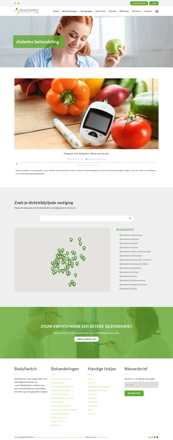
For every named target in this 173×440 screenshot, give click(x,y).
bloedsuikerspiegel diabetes (30, 163)
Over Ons (100, 11)
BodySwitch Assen (128, 276)
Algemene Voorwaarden (73, 437)
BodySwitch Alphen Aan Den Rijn (135, 251)
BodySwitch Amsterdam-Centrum (136, 259)
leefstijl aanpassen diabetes (88, 165)
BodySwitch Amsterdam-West (134, 264)
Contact (148, 11)
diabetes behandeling (55, 163)
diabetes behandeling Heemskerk (76, 163)
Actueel (112, 11)
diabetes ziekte (150, 163)
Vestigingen (86, 11)
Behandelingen (69, 11)
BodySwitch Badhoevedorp (132, 280)
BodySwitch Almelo (129, 243)
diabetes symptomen (124, 163)
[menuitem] (156, 11)
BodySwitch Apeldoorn (131, 268)
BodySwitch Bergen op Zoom (133, 284)
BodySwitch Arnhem (129, 272)
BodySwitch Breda (128, 288)
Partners (136, 11)
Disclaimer (40, 437)
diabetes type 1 (138, 163)
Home (56, 11)
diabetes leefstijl (110, 163)
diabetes (44, 163)
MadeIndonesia (103, 437)
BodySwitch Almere (129, 247)
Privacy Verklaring (54, 437)
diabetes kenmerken (96, 163)
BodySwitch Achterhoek (131, 235)
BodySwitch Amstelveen (131, 255)
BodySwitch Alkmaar (129, 239)
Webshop (124, 11)
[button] (77, 264)
